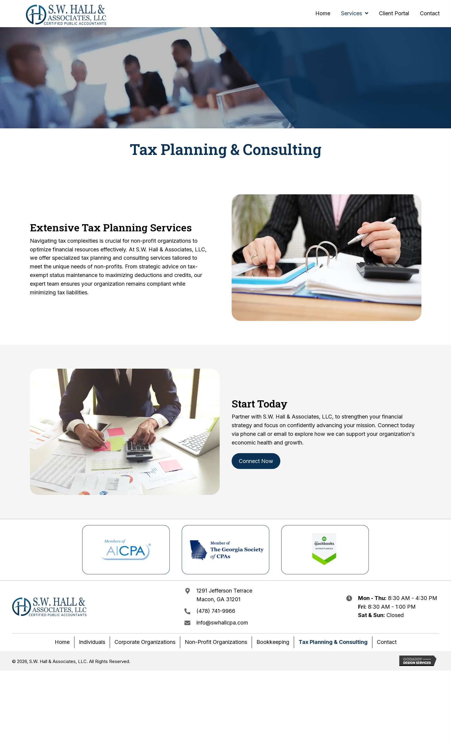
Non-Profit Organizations (216, 642)
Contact (387, 642)
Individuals (92, 642)
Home (62, 642)
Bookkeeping (272, 642)
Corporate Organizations (144, 642)
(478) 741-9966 (215, 611)
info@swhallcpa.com (222, 622)
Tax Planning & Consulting (333, 642)
